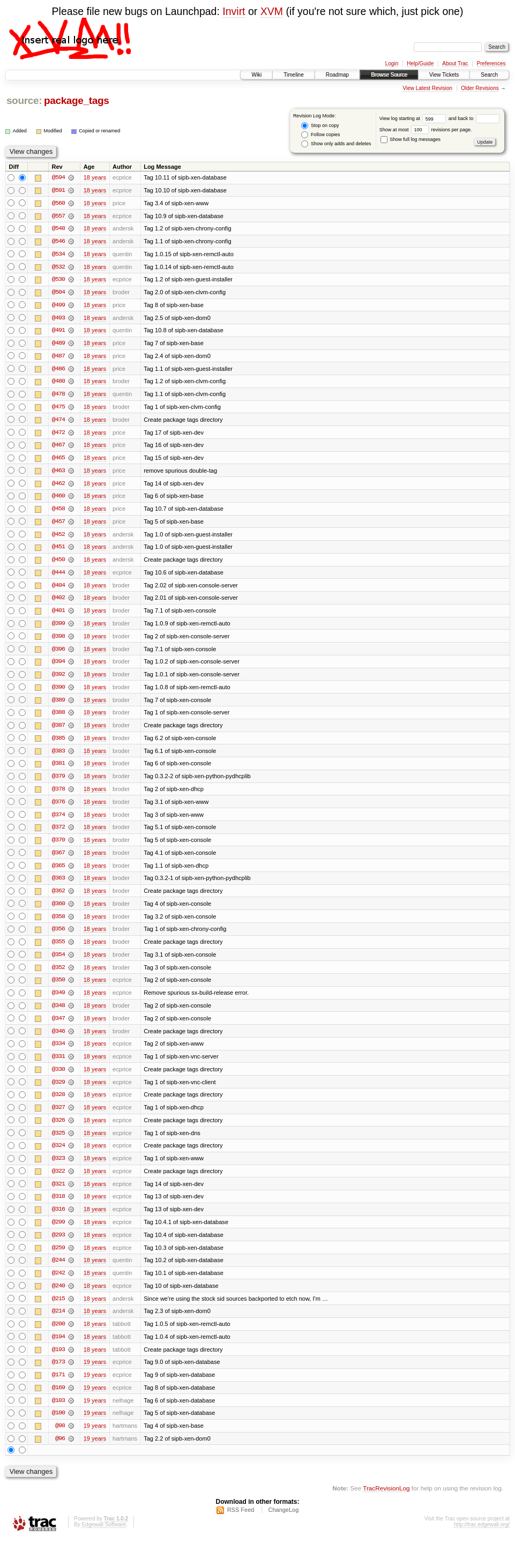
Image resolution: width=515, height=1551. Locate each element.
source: (24, 100)
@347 (58, 1026)
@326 (58, 1129)
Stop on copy (320, 125)
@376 (58, 807)
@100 (58, 1425)
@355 (58, 949)
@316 (58, 1219)
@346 (58, 1039)
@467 (58, 447)
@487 (58, 357)
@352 (58, 975)
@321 (58, 1193)
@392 (58, 679)
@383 (58, 756)
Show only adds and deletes (336, 143)
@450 (58, 563)
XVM (271, 11)
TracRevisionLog (386, 1500)
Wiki (256, 75)
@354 (58, 962)
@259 (58, 1258)
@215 (58, 1309)
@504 (58, 293)
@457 (58, 524)
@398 (58, 640)
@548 (58, 229)
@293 (58, 1245)
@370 (58, 846)
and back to (474, 118)
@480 (58, 383)
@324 (58, 1155)
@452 (58, 537)
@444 (58, 576)
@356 (58, 936)
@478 (58, 396)
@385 (58, 743)
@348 (58, 1013)
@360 (58, 910)
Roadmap (337, 75)
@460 (58, 499)
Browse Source (389, 75)
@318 (58, 1206)
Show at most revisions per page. (425, 129)
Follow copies (320, 134)
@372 (58, 833)
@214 (58, 1322)
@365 (58, 872)
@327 (58, 1116)
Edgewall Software (103, 1537)
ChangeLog (283, 1522)
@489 (58, 344)
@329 (58, 1090)
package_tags (76, 100)
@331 (58, 1065)
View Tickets (444, 75)
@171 (58, 1386)
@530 (58, 280)
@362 (58, 897)
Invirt (233, 11)
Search (489, 75)
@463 (58, 473)
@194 (58, 1348)
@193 (58, 1360)
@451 (58, 550)
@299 (58, 1232)
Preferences (491, 63)
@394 (58, 666)
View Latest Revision (427, 88)
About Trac (455, 63)
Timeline (293, 75)
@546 (58, 241)
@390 (58, 692)
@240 (58, 1296)
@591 (58, 190)
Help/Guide (420, 63)
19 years (95, 1373)
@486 (58, 370)
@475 (58, 409)
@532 (58, 267)
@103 (58, 1412)
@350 (58, 987)
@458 (58, 512)
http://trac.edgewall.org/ (482, 1537)
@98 (60, 1438)
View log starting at (414, 118)
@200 (58, 1335)
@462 (58, 486)
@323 (58, 1168)
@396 (58, 653)
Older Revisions (480, 88)
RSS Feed (241, 1522)
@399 (58, 627)
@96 (60, 1450)
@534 (58, 254)
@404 (58, 589)
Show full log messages (410, 139)
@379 (58, 782)
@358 (58, 923)
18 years (95, 177)
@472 (58, 434)
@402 (58, 602)
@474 (58, 421)
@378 (58, 795)
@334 (58, 1052)
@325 (58, 1142)
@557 (58, 216)
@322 (58, 1180)
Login (391, 63)
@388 (58, 717)
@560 (58, 203)
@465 (58, 460)
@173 (58, 1373)
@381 (58, 769)
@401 (58, 614)
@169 (58, 1399)
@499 (58, 306)
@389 (58, 704)
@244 (58, 1270)
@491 (58, 331)
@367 (58, 859)
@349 (58, 1000)
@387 (58, 730)
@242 (58, 1283)
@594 (58, 177)
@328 (58, 1103)
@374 (58, 820)
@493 (58, 319)
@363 (58, 885)
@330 (58, 1077)
